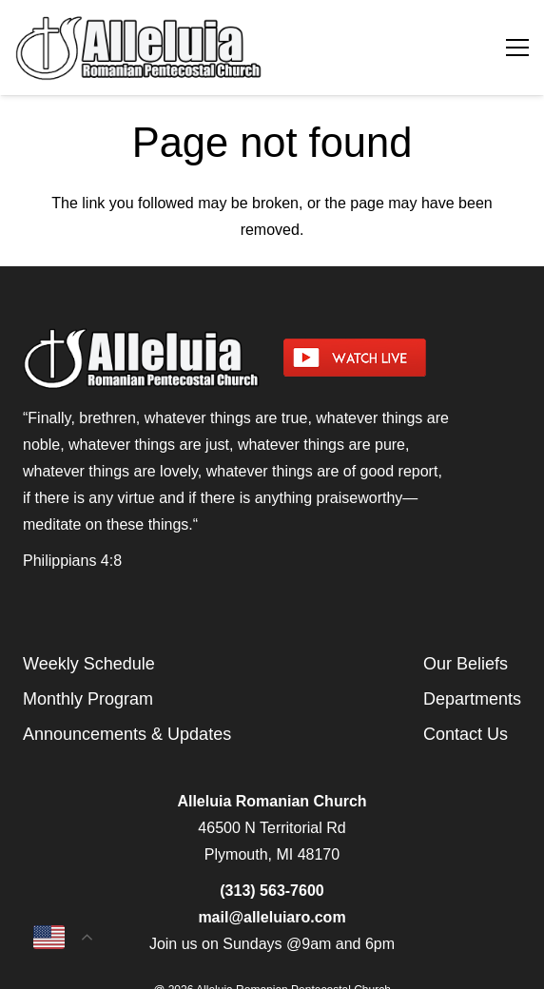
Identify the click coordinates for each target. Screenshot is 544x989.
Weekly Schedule (89, 663)
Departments (472, 698)
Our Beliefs (465, 663)
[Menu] (517, 47)
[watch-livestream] (402, 358)
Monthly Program (88, 698)
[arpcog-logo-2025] (191, 47)
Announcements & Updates (127, 734)
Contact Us (465, 734)
